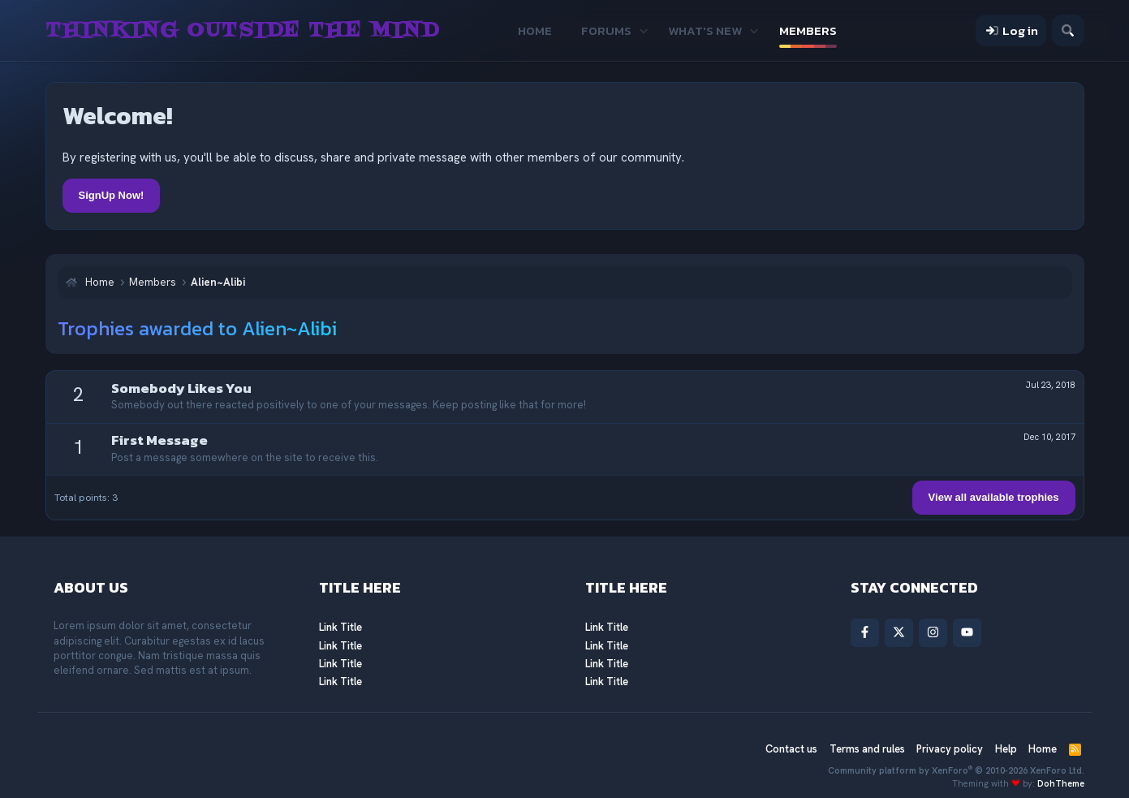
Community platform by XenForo (956, 770)
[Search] (1068, 30)
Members (808, 30)
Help (1006, 749)
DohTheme (1060, 783)
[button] (643, 30)
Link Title (340, 627)
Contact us (791, 749)
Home (535, 30)
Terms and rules (867, 749)
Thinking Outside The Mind (242, 30)
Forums (606, 30)
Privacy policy (949, 749)
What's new (705, 30)
